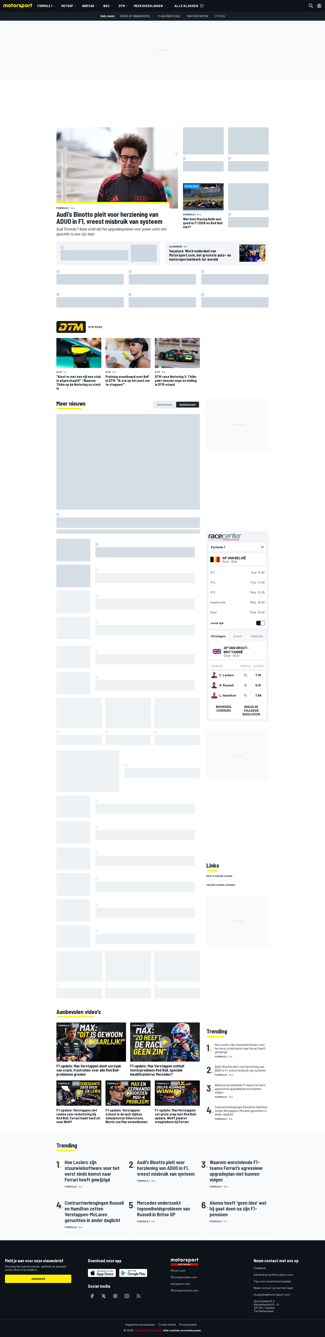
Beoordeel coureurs (224, 708)
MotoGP (67, 6)
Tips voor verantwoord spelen (272, 1281)
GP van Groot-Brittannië (236, 650)
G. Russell (226, 685)
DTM (122, 6)
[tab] (164, 404)
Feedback (260, 1268)
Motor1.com (178, 1270)
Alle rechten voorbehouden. (182, 1330)
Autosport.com (180, 1283)
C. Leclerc (226, 675)
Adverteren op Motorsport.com (273, 1274)
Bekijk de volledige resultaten (251, 710)
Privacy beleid (187, 1324)
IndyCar (88, 6)
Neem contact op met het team (273, 1288)
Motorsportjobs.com (184, 1277)
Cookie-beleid (167, 1324)
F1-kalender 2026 (169, 16)
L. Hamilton (227, 695)
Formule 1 (44, 6)
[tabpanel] (128, 706)
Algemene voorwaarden (140, 1324)
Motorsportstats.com (184, 1290)
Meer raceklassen (148, 6)
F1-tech (220, 16)
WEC (106, 6)
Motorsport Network (148, 1330)
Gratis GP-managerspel (135, 16)
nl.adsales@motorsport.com (272, 1294)
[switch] (260, 623)
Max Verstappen (197, 16)
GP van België (234, 558)
